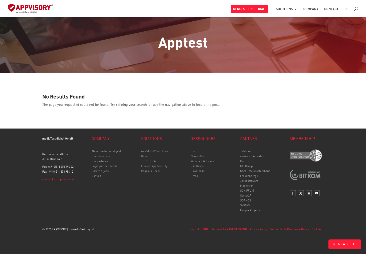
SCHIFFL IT (247, 191)
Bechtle (245, 161)
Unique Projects (250, 210)
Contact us (345, 244)
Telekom (245, 151)
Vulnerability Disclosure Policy (289, 229)
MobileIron (247, 186)
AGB (205, 229)
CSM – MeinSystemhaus (255, 171)
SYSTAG (245, 205)
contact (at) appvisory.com (58, 179)
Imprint (194, 229)
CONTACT (331, 9)
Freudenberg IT (250, 176)
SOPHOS (245, 200)
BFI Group (246, 166)
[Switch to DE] (346, 11)
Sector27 (245, 195)
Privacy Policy (258, 229)
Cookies (316, 229)
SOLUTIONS (284, 9)
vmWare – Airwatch (252, 156)
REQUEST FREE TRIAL (249, 9)
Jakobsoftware (249, 181)
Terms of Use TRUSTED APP (229, 229)
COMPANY (310, 9)
